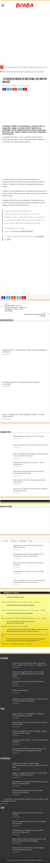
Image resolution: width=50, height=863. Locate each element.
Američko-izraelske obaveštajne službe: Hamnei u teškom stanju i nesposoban (30, 700)
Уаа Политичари (11, 621)
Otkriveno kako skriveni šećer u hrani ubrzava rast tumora (30, 445)
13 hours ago (36, 602)
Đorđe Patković (11, 605)
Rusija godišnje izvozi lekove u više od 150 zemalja (28, 436)
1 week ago (43, 618)
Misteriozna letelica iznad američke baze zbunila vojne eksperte (27, 791)
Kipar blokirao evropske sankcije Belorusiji (34, 314)
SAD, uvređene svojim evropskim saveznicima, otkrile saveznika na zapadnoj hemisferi (29, 750)
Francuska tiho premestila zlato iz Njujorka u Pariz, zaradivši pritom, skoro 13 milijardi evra (29, 664)
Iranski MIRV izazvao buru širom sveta (11, 626)
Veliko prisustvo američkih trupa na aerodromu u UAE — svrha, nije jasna (20, 610)
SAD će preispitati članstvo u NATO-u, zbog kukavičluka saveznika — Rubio (20, 618)
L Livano (9, 597)
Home (2, 72)
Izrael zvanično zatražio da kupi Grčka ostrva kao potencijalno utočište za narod (22, 634)
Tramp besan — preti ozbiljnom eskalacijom (12, 643)
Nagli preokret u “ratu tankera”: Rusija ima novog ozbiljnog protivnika (28, 715)
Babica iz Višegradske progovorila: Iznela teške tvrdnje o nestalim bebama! (29, 774)
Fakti (8, 72)
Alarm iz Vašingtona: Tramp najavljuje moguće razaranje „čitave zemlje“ (29, 732)
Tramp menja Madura (20, 690)
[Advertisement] (25, 36)
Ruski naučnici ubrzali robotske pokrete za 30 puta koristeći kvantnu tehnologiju (29, 840)
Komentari (23, 541)
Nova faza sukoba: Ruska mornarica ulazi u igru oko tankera (16, 602)
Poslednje (5, 541)
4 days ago (43, 610)
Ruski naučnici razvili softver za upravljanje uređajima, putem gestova (28, 849)
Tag (30, 541)
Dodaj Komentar (25, 85)
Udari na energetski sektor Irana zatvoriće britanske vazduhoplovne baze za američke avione (28, 674)
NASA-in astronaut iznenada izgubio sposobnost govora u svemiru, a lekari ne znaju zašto (29, 765)
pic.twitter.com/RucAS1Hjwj (22, 231)
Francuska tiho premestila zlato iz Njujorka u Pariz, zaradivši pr (22, 67)
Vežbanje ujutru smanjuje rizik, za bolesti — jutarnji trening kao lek (28, 831)
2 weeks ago (28, 643)
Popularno (14, 541)
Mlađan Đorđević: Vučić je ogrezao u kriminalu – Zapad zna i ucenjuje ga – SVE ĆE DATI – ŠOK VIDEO (16, 307)
